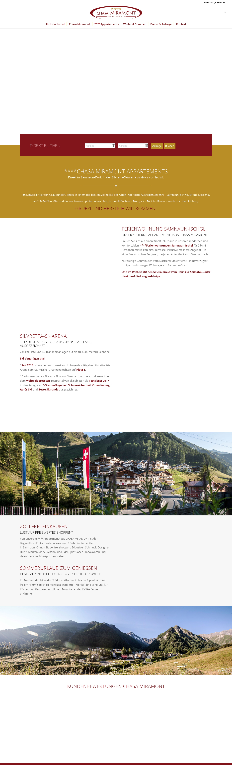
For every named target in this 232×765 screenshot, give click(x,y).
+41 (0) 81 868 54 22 (219, 2)
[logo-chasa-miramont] (116, 12)
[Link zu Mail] (224, 12)
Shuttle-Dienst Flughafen (35, 727)
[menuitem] (55, 24)
